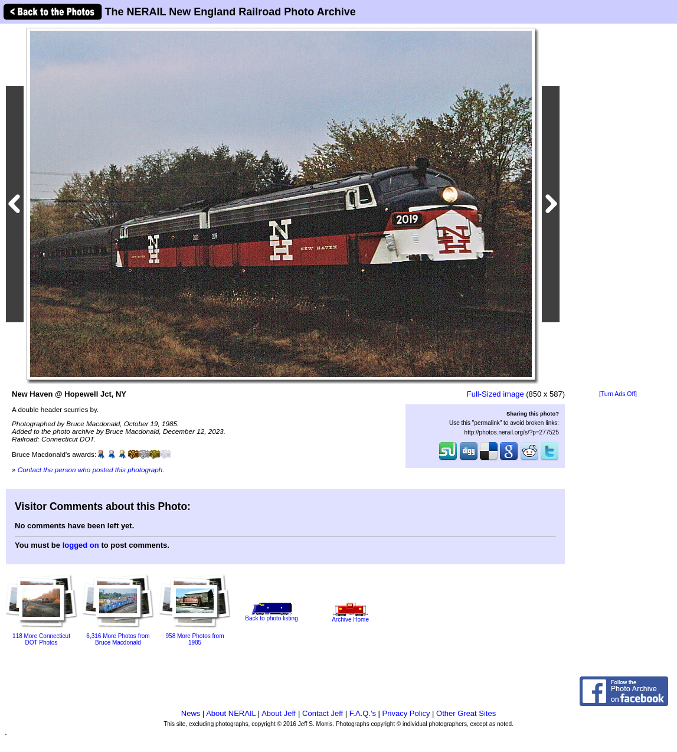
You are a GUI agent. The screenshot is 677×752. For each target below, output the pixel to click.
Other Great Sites (466, 713)
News (191, 713)
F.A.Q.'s (362, 713)
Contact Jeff (322, 713)
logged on (81, 545)
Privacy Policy (406, 713)
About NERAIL (231, 713)
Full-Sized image (495, 394)
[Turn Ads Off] (618, 394)
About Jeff (278, 713)
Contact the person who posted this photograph (90, 469)
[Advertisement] (618, 208)
